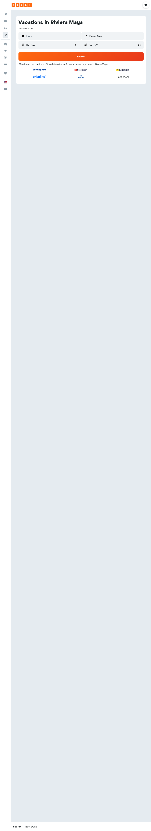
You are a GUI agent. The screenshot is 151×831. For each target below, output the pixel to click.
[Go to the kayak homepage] (22, 5)
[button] (5, 4)
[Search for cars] (5, 28)
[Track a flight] (5, 57)
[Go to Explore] (5, 51)
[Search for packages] (5, 35)
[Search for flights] (5, 15)
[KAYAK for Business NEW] (5, 64)
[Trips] (5, 73)
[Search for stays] (5, 21)
